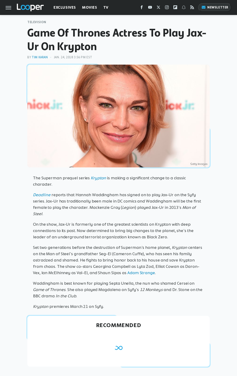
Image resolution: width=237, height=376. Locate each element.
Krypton (98, 178)
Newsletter (214, 7)
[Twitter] (158, 8)
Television (36, 22)
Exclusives (65, 7)
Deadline (41, 195)
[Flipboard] (175, 8)
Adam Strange (141, 273)
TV (105, 7)
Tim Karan (40, 57)
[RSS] (192, 8)
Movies (89, 7)
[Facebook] (141, 8)
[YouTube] (150, 8)
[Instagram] (167, 8)
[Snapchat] (183, 8)
